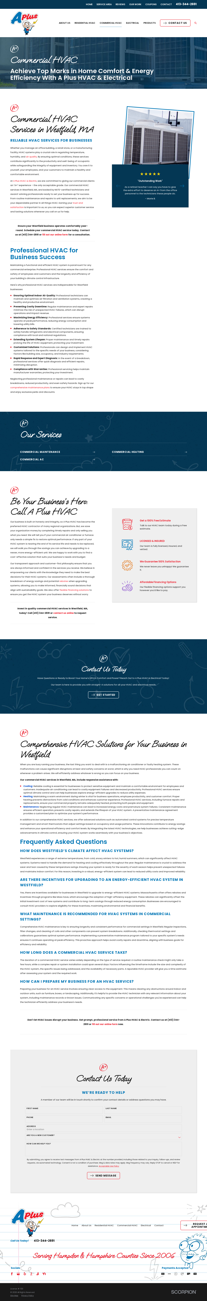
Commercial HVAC (127, 1225)
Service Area (104, 4)
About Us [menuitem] (64, 23)
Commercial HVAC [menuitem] (111, 23)
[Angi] (37, 1273)
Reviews (120, 4)
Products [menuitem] (150, 23)
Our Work (135, 4)
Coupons (151, 4)
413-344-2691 (186, 4)
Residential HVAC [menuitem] (85, 23)
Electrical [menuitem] (132, 23)
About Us (86, 1225)
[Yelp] (24, 1273)
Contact (166, 4)
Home (89, 4)
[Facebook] (11, 1273)
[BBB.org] (31, 1273)
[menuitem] (14, 1295)
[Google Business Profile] (18, 1273)
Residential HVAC (104, 1225)
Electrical (146, 1225)
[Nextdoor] (44, 1273)
